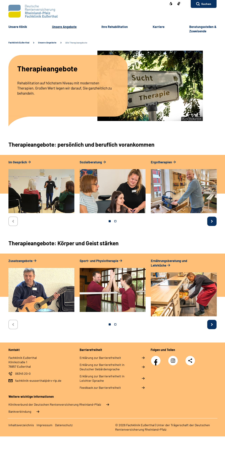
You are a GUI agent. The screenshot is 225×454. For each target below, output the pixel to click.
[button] (204, 4)
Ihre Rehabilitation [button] (114, 27)
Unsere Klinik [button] (17, 27)
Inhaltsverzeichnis (21, 425)
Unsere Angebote (47, 42)
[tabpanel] (41, 188)
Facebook (156, 358)
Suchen (206, 3)
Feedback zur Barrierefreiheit (100, 387)
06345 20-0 (23, 373)
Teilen (190, 360)
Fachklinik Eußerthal (18, 42)
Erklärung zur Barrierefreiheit (100, 358)
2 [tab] (115, 221)
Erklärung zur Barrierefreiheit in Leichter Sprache (102, 378)
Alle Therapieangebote (76, 42)
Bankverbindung (19, 411)
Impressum (44, 425)
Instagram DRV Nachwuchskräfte (174, 361)
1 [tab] (110, 221)
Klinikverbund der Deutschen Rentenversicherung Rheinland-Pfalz (54, 404)
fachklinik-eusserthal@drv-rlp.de (38, 380)
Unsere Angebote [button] (64, 27)
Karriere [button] (159, 27)
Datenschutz (64, 425)
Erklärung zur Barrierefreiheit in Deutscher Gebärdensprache (102, 367)
